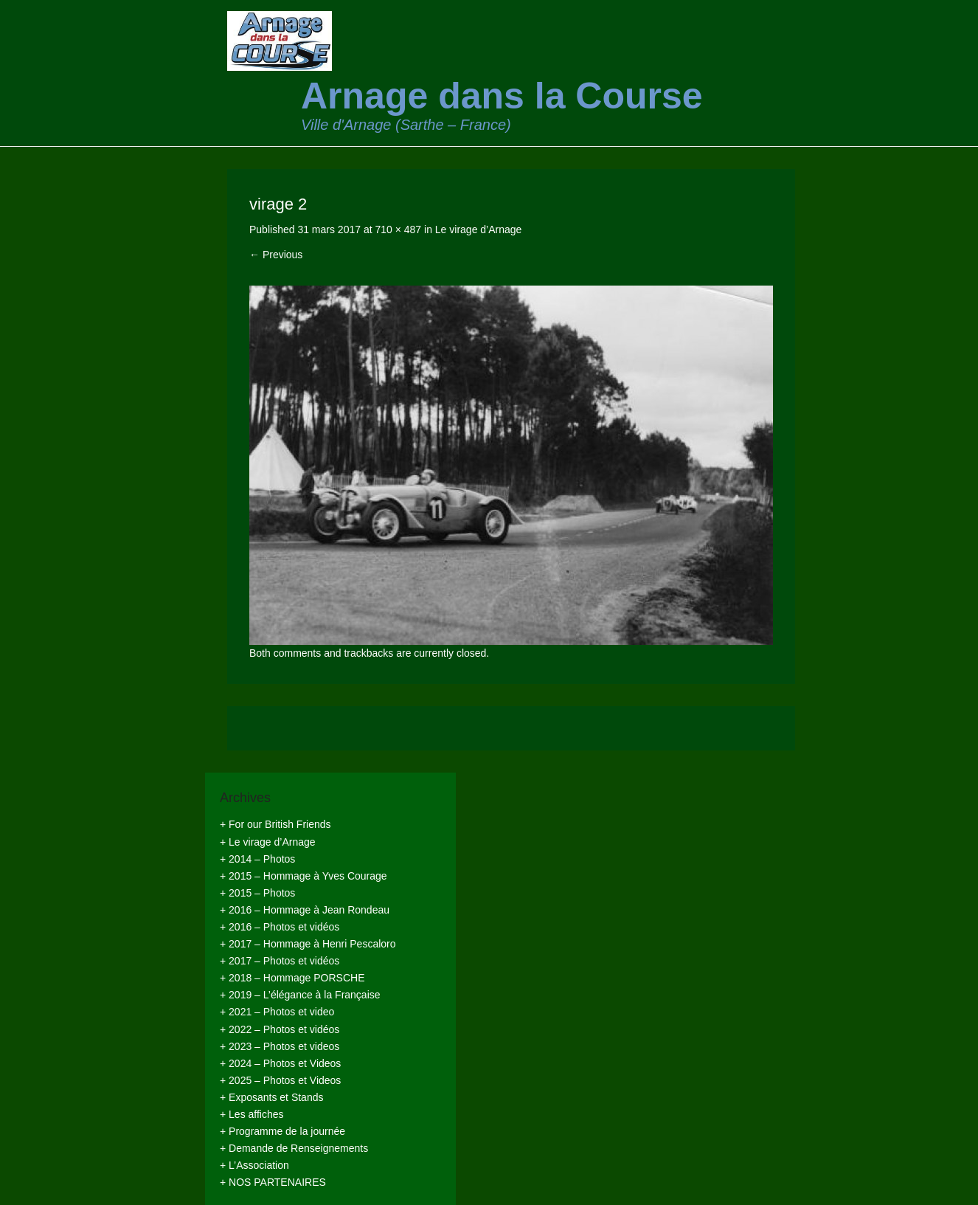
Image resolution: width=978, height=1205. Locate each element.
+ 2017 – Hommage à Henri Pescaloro (308, 944)
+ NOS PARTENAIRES (273, 1182)
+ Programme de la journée (282, 1131)
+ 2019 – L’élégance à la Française (300, 995)
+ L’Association (254, 1165)
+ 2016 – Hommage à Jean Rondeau (304, 910)
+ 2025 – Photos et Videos (280, 1080)
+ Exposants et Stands (271, 1097)
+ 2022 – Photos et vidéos (279, 1029)
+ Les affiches (252, 1114)
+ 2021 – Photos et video (277, 1012)
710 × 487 (398, 229)
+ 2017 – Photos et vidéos (279, 961)
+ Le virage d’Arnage (268, 842)
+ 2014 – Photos (257, 859)
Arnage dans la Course (502, 96)
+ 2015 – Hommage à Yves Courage (303, 876)
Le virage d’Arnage (478, 229)
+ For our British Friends (275, 824)
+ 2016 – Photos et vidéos (279, 927)
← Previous (275, 254)
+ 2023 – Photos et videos (279, 1046)
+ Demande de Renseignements (294, 1148)
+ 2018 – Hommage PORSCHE (292, 978)
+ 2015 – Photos (257, 893)
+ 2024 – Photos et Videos (280, 1063)
